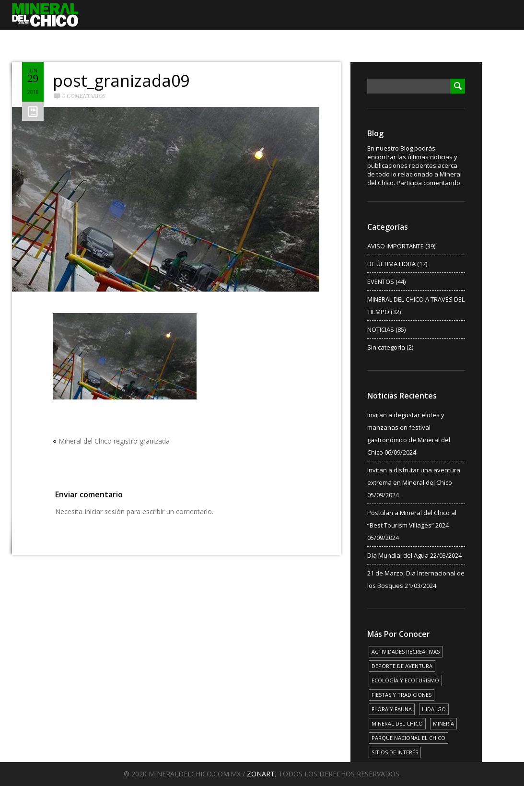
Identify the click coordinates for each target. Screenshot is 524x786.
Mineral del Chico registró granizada (114, 441)
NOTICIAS (380, 329)
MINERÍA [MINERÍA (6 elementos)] (443, 723)
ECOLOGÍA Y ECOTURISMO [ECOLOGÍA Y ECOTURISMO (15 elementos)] (405, 680)
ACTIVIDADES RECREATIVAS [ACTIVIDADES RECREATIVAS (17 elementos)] (406, 651)
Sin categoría (386, 347)
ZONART (261, 773)
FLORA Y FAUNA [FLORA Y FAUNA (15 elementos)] (392, 709)
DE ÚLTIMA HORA (391, 263)
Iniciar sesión (104, 511)
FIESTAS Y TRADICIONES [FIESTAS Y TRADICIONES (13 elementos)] (401, 694)
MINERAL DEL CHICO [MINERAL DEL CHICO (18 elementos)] (397, 723)
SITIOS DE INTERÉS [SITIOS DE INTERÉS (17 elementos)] (395, 752)
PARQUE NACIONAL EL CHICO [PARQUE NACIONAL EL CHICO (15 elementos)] (408, 737)
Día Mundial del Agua (398, 555)
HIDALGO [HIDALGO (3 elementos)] (434, 709)
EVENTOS (380, 281)
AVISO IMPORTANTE (395, 246)
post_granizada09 (121, 81)
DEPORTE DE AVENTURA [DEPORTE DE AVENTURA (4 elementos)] (402, 665)
